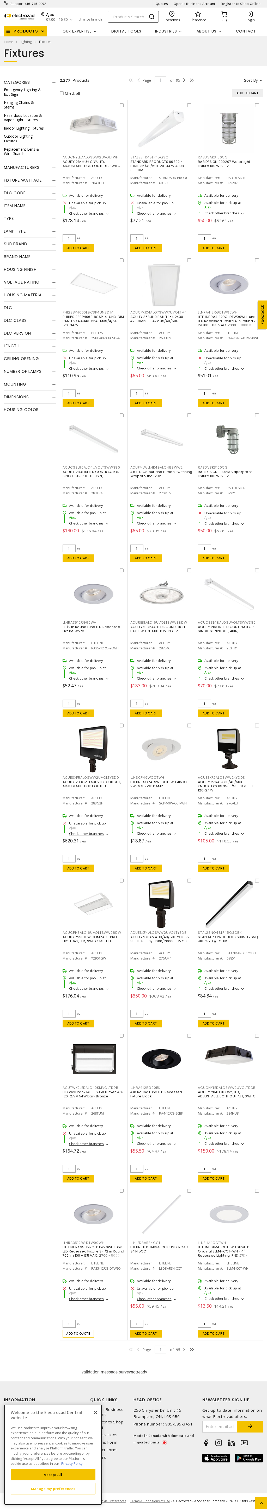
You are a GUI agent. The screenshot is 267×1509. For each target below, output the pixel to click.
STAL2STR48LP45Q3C (149, 157)
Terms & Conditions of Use (150, 1501)
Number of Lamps (23, 371)
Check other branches (86, 213)
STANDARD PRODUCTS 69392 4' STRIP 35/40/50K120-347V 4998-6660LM (158, 165)
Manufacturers (22, 167)
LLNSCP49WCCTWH (147, 777)
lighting (26, 41)
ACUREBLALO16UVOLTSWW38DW (158, 622)
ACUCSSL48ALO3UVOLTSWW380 (227, 622)
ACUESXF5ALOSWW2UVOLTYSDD (91, 777)
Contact (246, 31)
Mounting (15, 384)
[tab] (30, 82)
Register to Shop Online (240, 3)
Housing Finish (20, 269)
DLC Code (15, 193)
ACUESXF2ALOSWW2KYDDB (221, 777)
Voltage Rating (22, 282)
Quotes (162, 3)
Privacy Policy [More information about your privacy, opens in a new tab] (72, 1463)
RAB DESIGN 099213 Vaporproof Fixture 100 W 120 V (225, 474)
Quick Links (104, 1400)
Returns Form (103, 1442)
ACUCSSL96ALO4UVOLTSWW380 (91, 467)
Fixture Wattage (23, 180)
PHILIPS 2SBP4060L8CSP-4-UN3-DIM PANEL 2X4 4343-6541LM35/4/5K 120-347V (93, 321)
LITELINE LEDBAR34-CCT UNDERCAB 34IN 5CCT (159, 1249)
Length (12, 346)
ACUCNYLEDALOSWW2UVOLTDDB (227, 1087)
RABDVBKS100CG (213, 467)
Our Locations (103, 1434)
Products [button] (26, 31)
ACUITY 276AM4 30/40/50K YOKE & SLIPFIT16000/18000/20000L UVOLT (159, 939)
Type (9, 218)
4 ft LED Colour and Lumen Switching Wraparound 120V (161, 474)
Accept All (53, 1474)
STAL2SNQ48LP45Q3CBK (219, 932)
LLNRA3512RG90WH (79, 622)
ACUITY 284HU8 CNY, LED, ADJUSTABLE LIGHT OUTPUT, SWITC (227, 1094)
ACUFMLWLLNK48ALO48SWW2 (156, 467)
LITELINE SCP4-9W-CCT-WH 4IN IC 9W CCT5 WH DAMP (158, 784)
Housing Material (24, 295)
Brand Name (17, 256)
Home (8, 41)
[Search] (133, 17)
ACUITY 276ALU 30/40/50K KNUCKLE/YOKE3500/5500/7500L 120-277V (225, 786)
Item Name (15, 205)
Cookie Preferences (111, 1501)
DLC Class (15, 320)
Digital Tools (126, 31)
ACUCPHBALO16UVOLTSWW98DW (92, 932)
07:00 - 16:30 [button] (57, 19)
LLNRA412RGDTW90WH (218, 312)
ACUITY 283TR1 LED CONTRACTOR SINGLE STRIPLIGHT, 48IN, (226, 629)
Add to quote (78, 1333)
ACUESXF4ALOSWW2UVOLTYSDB (158, 932)
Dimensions (16, 397)
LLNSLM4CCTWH (212, 1243)
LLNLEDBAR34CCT (145, 1243)
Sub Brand (15, 244)
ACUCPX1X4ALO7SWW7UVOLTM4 (158, 312)
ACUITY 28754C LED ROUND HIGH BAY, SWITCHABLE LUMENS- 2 (157, 629)
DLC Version (17, 333)
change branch (90, 19)
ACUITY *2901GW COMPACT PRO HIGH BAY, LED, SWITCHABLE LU (90, 939)
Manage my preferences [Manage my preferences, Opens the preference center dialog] (53, 1488)
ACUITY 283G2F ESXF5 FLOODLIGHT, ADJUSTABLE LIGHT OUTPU (92, 784)
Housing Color (21, 409)
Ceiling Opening (21, 358)
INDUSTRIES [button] (166, 31)
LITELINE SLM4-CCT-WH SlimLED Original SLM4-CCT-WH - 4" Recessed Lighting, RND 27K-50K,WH (224, 1253)
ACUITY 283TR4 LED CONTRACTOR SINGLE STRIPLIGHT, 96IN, (91, 474)
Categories (17, 82)
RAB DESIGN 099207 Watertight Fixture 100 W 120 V (224, 163)
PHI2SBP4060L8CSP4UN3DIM (88, 312)
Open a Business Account (195, 3)
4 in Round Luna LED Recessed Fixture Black (156, 1094)
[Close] (95, 1412)
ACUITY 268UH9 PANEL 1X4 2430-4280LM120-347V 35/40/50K (157, 319)
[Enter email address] (220, 1427)
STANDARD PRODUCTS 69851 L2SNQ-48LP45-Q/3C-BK (229, 939)
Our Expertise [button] (77, 31)
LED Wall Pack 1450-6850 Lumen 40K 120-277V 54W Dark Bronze (93, 1094)
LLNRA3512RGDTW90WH (84, 1243)
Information (19, 1400)
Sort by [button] (251, 80)
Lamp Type (15, 231)
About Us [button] (206, 31)
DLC (8, 307)
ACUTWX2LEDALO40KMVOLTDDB (90, 1087)
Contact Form (103, 1449)
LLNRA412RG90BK (145, 1087)
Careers (98, 1457)
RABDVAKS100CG (213, 157)
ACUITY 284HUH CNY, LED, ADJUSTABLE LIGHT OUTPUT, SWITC (91, 163)
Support (17, 3)
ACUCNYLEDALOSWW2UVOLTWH (91, 157)
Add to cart (78, 248)
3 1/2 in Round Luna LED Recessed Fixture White (91, 629)
